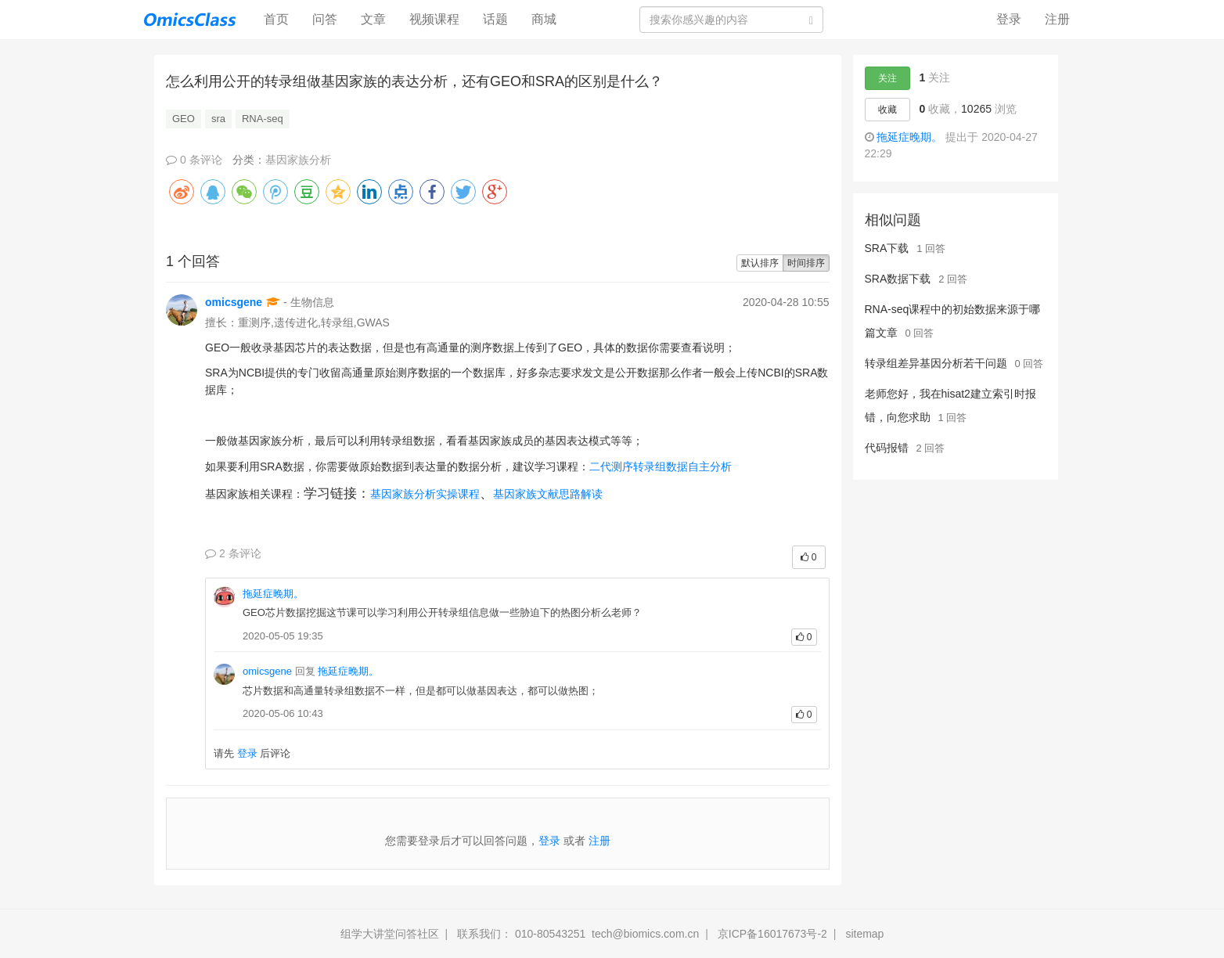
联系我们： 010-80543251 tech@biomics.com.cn (578, 933)
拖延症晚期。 (273, 594)
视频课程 (434, 19)
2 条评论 (233, 553)
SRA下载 (887, 248)
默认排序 (760, 263)
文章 (373, 19)
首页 (282, 18)
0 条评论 (194, 159)
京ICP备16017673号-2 (772, 933)
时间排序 (806, 263)
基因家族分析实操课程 (425, 494)
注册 (1057, 19)
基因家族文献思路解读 (548, 494)
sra (218, 118)
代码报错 (887, 447)
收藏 (887, 109)
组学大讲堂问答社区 (389, 933)
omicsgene (233, 302)
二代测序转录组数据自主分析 (660, 466)
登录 (1008, 19)
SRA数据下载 (898, 278)
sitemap (864, 933)
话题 (495, 19)
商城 (543, 19)
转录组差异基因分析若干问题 (936, 363)
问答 (324, 19)
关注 (887, 78)
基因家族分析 (298, 159)
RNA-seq (262, 118)
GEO (183, 118)
